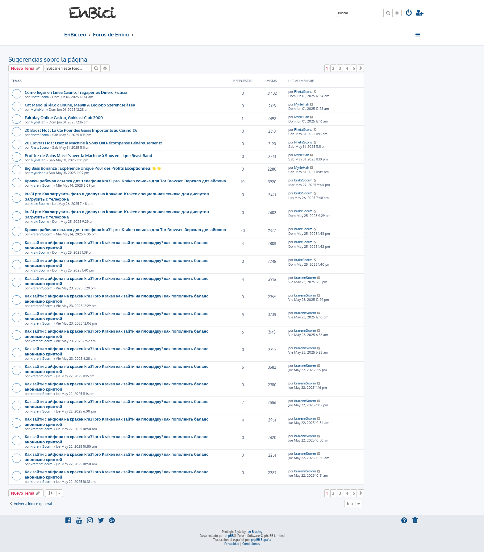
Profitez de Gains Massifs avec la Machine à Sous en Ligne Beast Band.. (89, 155)
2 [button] (333, 68)
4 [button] (347, 68)
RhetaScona (40, 97)
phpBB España (261, 540)
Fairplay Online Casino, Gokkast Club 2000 (64, 117)
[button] (361, 68)
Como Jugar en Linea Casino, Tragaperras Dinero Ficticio (76, 92)
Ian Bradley (254, 531)
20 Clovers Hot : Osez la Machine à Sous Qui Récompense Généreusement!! (93, 142)
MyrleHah (38, 109)
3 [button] (340, 68)
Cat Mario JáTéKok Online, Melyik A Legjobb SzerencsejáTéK (80, 104)
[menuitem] (409, 13)
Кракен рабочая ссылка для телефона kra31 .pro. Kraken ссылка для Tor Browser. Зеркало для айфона (125, 180)
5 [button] (354, 68)
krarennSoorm (41, 185)
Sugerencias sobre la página (47, 59)
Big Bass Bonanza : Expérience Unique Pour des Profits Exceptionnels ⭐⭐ (93, 168)
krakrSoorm (303, 180)
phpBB (229, 535)
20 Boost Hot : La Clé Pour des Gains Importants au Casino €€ (81, 130)
